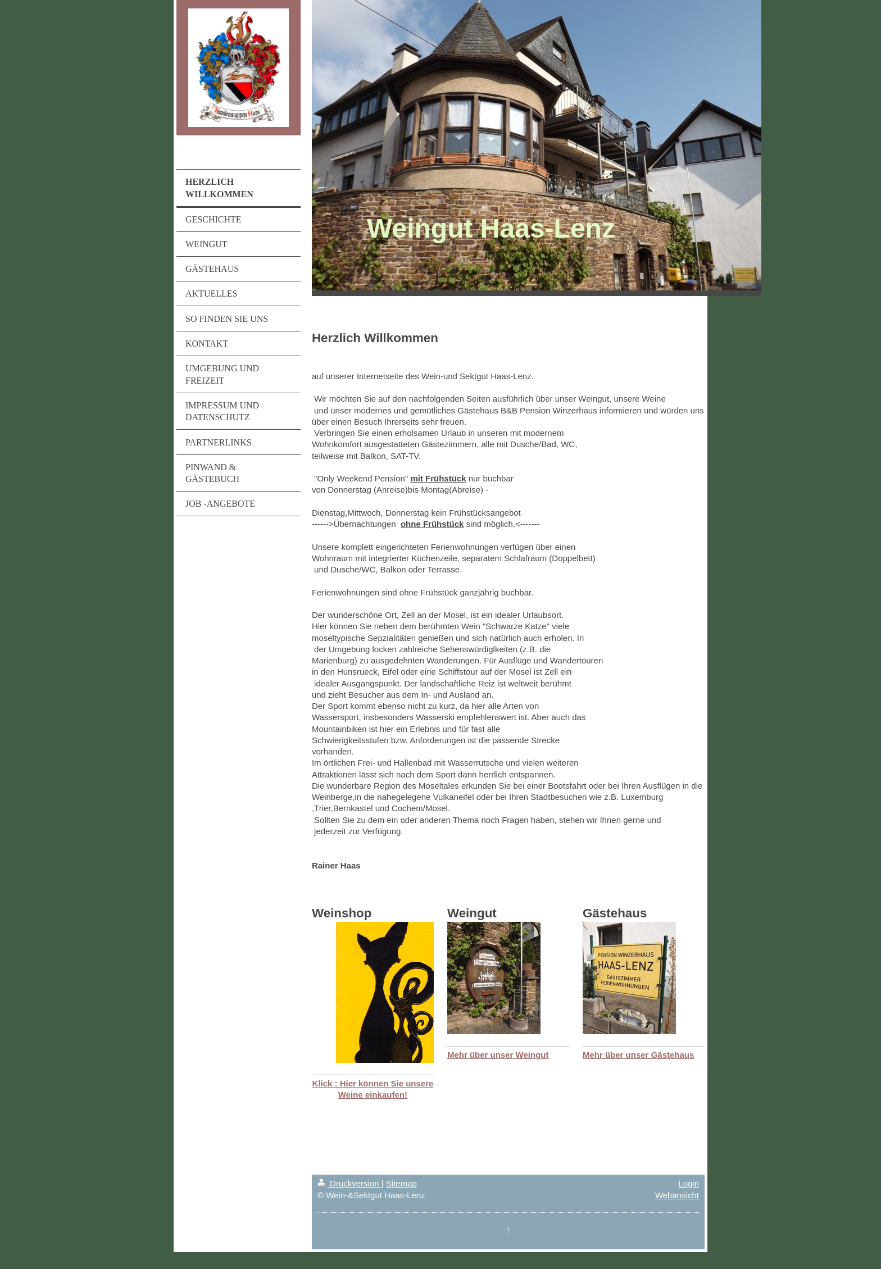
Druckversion (349, 1183)
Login (688, 1183)
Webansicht (677, 1195)
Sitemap (401, 1183)
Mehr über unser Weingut (498, 1054)
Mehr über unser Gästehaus (638, 1054)
